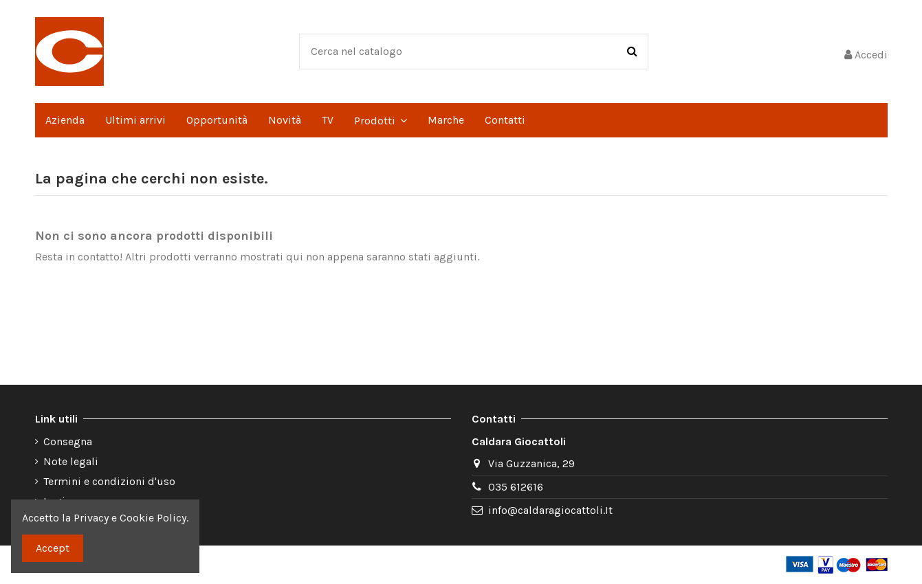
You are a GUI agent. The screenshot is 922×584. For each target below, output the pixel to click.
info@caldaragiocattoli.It (550, 510)
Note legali (70, 461)
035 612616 (515, 486)
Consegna (67, 441)
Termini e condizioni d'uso (109, 481)
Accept (52, 547)
